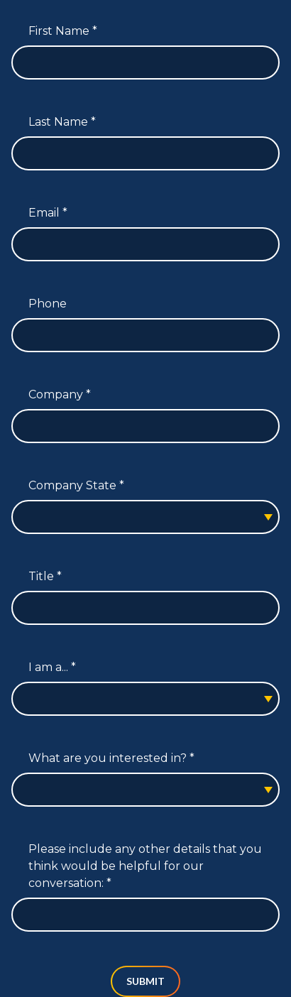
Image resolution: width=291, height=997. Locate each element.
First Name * (62, 31)
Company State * (76, 485)
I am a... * (52, 667)
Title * (45, 576)
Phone (47, 303)
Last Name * (62, 122)
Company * (59, 394)
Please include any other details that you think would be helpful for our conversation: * (145, 866)
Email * (47, 212)
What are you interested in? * (111, 758)
